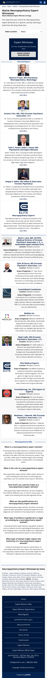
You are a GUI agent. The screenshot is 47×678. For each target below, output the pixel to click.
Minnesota (5, 581)
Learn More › (23, 95)
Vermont (10, 589)
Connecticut (12, 575)
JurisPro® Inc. (30, 668)
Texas (36, 587)
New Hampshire (19, 583)
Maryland (22, 579)
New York (11, 585)
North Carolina (35, 581)
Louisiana (5, 579)
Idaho (18, 577)
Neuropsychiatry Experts (23, 216)
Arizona (29, 573)
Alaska (11, 573)
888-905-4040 (32, 662)
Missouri (12, 581)
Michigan (35, 579)
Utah (39, 587)
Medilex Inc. (29, 313)
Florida (39, 575)
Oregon (28, 585)
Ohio (16, 585)
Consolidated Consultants (29, 290)
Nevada (4, 585)
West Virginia (34, 589)
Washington (18, 589)
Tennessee (29, 587)
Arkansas (23, 573)
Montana (27, 581)
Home (4, 6)
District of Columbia (23, 575)
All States (5, 573)
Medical (15, 6)
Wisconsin (25, 589)
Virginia (4, 589)
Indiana (28, 577)
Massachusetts (14, 579)
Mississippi (19, 581)
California (36, 573)
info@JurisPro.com (17, 662)
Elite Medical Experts (29, 363)
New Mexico (37, 583)
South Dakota (21, 587)
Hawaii (10, 577)
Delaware (33, 575)
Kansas (34, 577)
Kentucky (40, 577)
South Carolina (11, 587)
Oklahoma (21, 585)
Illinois (23, 577)
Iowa (14, 577)
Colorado (5, 575)
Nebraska (10, 583)
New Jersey (28, 583)
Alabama (17, 573)
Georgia (4, 577)
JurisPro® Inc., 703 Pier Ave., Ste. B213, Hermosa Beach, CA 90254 (23, 656)
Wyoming (42, 589)
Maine (9, 6)
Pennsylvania (35, 585)
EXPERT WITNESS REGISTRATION (23, 54)
